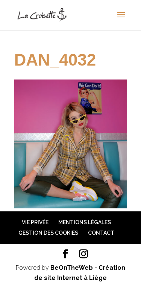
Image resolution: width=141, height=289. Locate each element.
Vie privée (35, 222)
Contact (101, 233)
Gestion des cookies (48, 233)
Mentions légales (84, 222)
